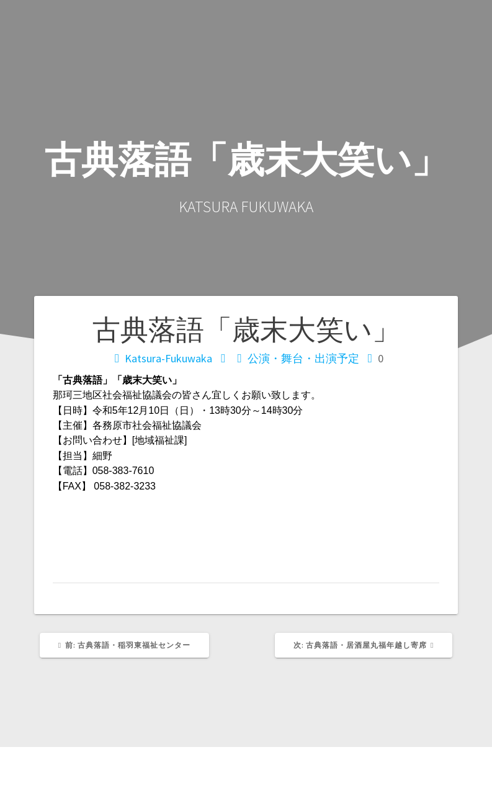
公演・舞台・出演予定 (303, 358)
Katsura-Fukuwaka (168, 358)
